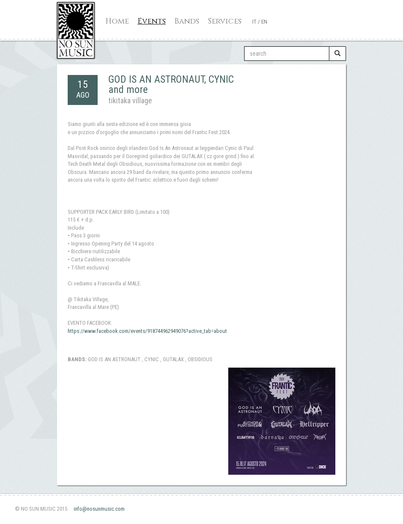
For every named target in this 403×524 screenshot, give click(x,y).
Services (225, 21)
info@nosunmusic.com (99, 509)
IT (254, 21)
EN (264, 21)
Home (117, 21)
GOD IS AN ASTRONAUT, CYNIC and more (171, 84)
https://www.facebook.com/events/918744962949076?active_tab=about (147, 331)
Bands (186, 21)
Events (151, 21)
